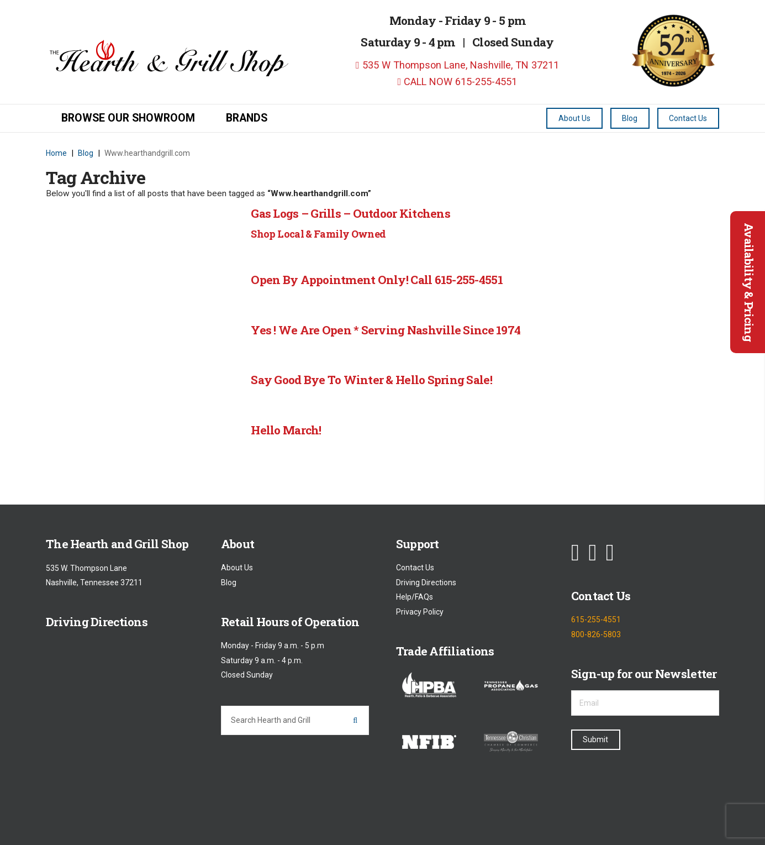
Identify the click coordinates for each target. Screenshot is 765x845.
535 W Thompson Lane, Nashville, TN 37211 (457, 65)
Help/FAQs (414, 597)
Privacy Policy (420, 611)
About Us (237, 568)
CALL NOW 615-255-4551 (458, 81)
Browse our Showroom (128, 118)
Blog (228, 582)
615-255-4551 (596, 620)
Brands (246, 118)
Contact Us (415, 568)
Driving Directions (426, 582)
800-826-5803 (596, 634)
